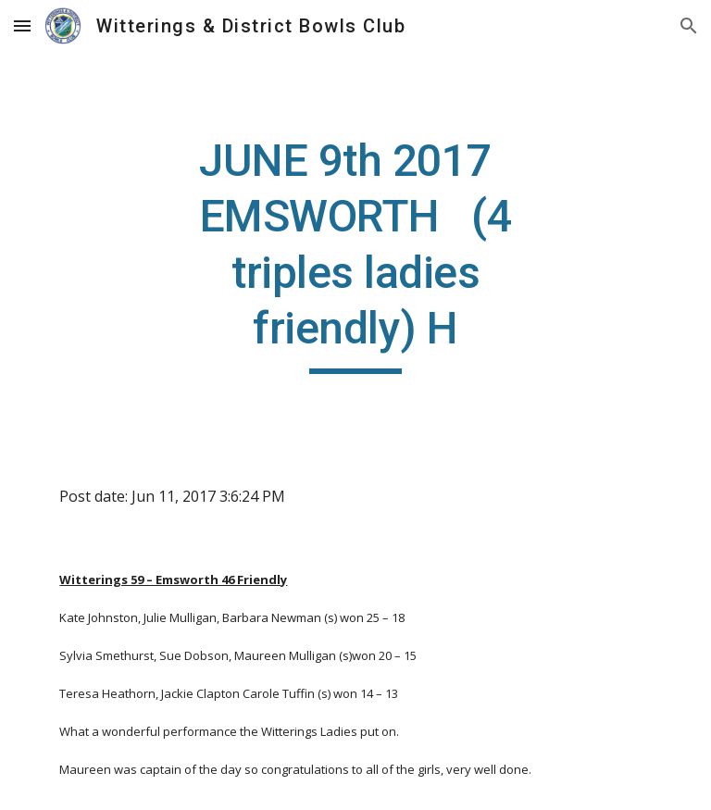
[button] (22, 25)
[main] (355, 253)
